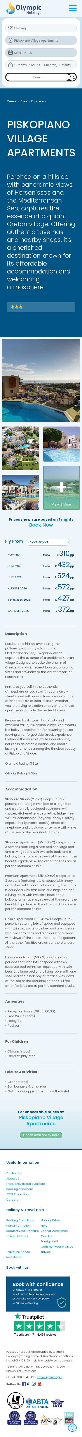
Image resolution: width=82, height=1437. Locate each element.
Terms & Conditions (19, 1366)
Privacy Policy (45, 1366)
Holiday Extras (51, 1220)
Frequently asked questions (25, 1184)
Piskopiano (38, 101)
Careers (12, 1199)
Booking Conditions (20, 1220)
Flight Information (18, 1226)
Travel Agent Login (49, 1377)
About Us (12, 1178)
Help (44, 1226)
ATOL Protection (17, 1194)
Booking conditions (19, 1189)
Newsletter (14, 1257)
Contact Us (14, 1173)
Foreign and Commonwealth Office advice (57, 1246)
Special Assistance (54, 1231)
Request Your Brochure (22, 1231)
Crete (23, 101)
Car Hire (46, 1236)
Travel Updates (17, 1236)
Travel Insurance (18, 1252)
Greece (11, 101)
